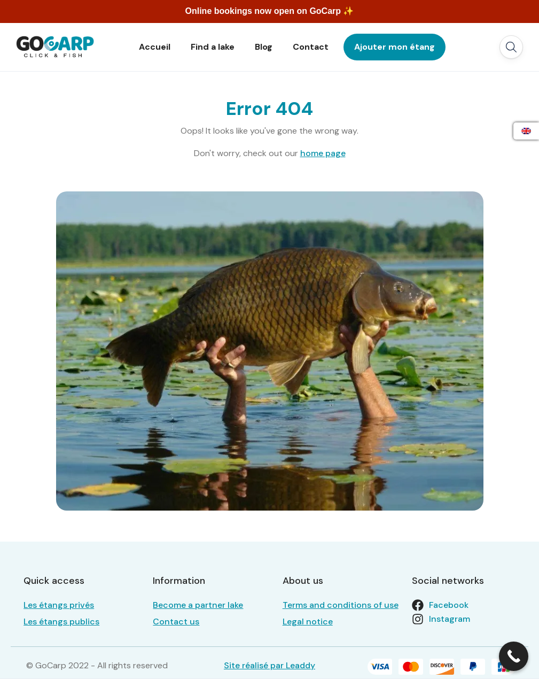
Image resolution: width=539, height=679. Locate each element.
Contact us (176, 621)
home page (323, 153)
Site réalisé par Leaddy (269, 665)
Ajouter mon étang (394, 46)
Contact (311, 46)
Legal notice (308, 621)
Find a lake (213, 46)
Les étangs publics (61, 621)
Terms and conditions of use (341, 605)
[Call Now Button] (513, 656)
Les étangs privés (59, 605)
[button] (511, 47)
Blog (263, 46)
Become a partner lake (198, 605)
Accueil (154, 46)
